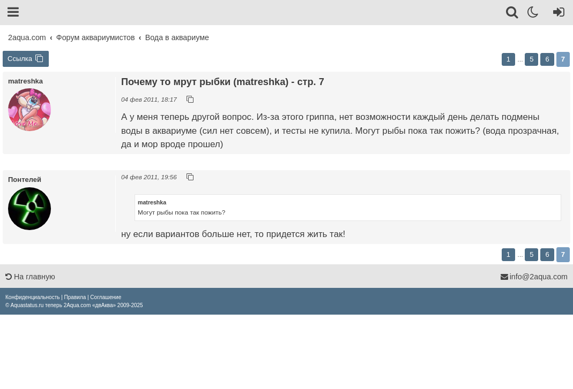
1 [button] (508, 59)
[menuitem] (32, 297)
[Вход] (557, 13)
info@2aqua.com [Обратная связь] (534, 276)
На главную (30, 276)
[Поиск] (512, 13)
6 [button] (547, 59)
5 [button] (531, 59)
